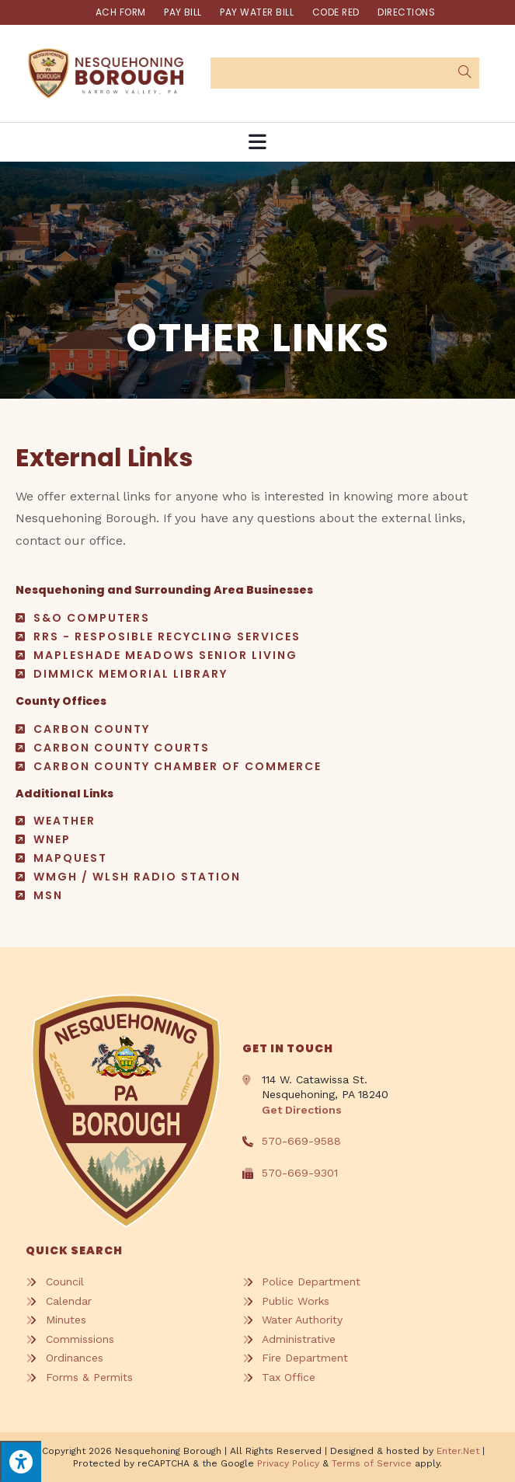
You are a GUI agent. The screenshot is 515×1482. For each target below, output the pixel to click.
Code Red (336, 12)
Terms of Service (372, 1463)
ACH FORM (119, 12)
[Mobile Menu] (257, 142)
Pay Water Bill (257, 12)
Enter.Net (458, 1450)
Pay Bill (182, 12)
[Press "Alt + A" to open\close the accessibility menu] (20, 1461)
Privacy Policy (288, 1463)
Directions (408, 12)
